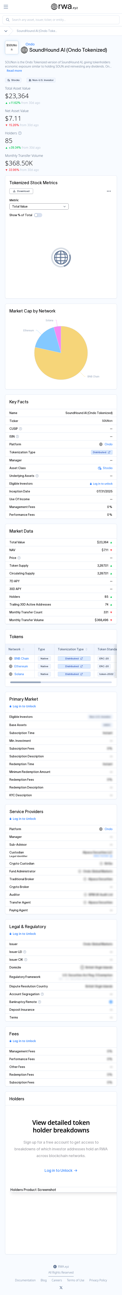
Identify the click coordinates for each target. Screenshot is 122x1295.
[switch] (38, 215)
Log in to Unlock (22, 706)
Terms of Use (75, 1280)
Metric (14, 200)
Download (21, 191)
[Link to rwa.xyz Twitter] (61, 1288)
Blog (44, 1280)
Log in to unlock (101, 483)
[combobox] (61, 20)
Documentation (25, 1280)
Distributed (102, 452)
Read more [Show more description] (14, 71)
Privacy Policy (98, 1280)
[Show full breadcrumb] (5, 30)
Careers (57, 1280)
